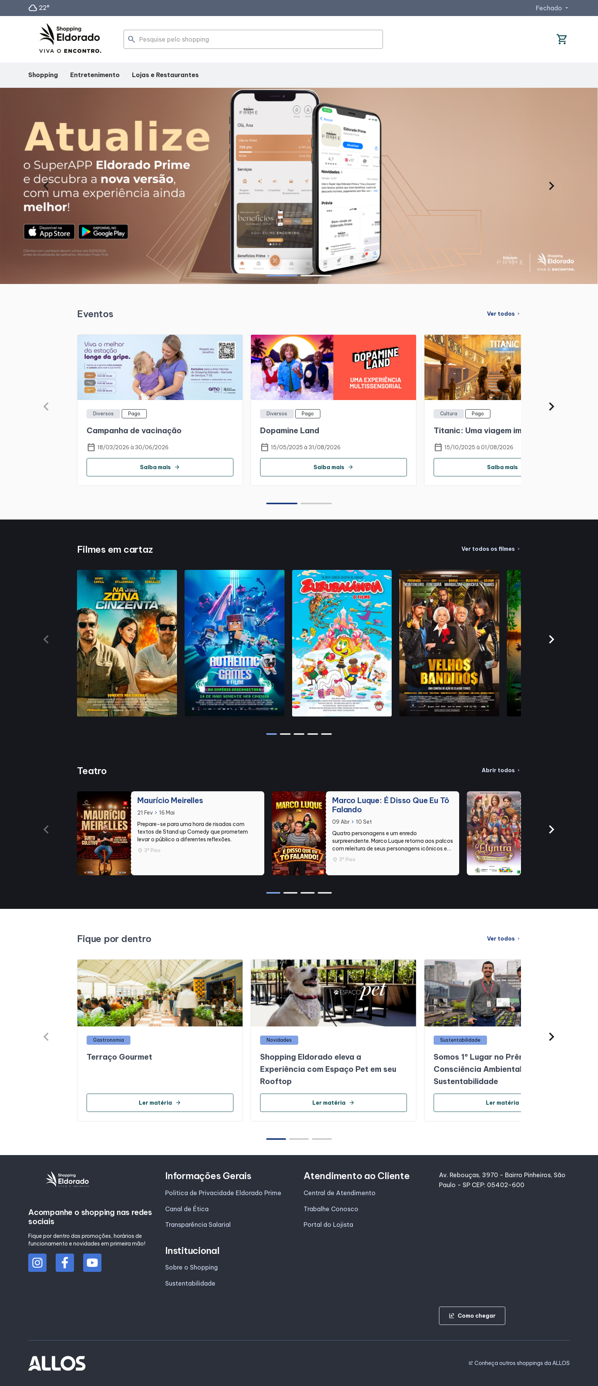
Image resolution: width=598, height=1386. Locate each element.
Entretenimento (95, 75)
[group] (299, 186)
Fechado (553, 8)
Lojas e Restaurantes (165, 75)
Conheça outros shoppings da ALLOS (519, 1363)
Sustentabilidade (190, 1283)
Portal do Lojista (328, 1224)
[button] (46, 185)
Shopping (43, 75)
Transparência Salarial (198, 1224)
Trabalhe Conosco (331, 1209)
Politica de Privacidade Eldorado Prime (223, 1193)
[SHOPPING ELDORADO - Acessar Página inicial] (70, 39)
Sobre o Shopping (191, 1267)
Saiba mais (160, 467)
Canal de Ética (187, 1209)
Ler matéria (160, 1103)
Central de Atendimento (340, 1193)
